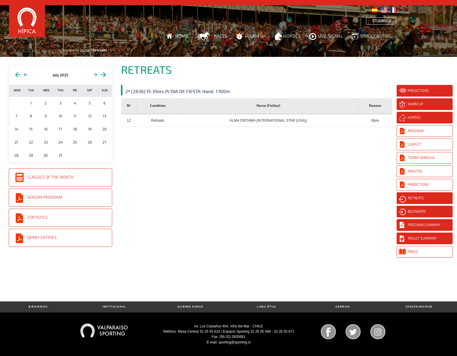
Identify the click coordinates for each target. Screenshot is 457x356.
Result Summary (422, 238)
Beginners (417, 212)
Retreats (416, 198)
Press (413, 252)
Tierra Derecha (421, 158)
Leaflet (414, 144)
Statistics (37, 217)
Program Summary (424, 225)
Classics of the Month (50, 177)
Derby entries (42, 237)
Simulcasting (376, 36)
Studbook (381, 21)
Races (221, 36)
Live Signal (330, 36)
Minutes (415, 171)
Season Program (44, 197)
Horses (291, 36)
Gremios (342, 306)
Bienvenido (38, 306)
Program (415, 131)
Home (181, 36)
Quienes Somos (190, 306)
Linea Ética (266, 306)
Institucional (114, 306)
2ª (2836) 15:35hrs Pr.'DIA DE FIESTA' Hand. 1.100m (177, 92)
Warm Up (255, 36)
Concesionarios (419, 306)
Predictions (418, 91)
